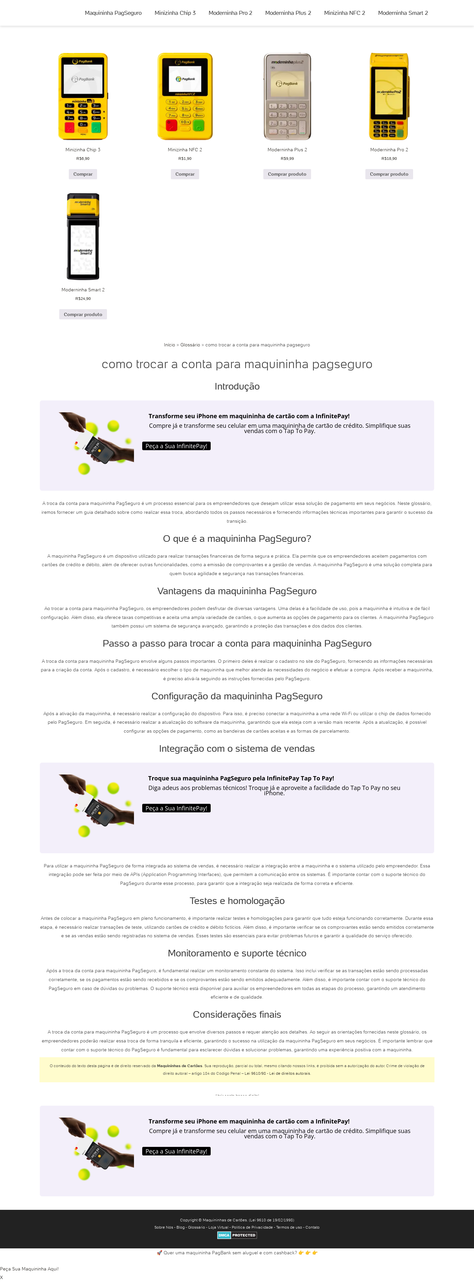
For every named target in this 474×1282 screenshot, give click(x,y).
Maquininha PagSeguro (113, 12)
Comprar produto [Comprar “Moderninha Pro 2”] (389, 174)
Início (169, 345)
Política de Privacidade (252, 1227)
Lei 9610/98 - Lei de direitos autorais (277, 1073)
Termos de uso (289, 1227)
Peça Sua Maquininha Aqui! (29, 1269)
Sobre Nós (163, 1227)
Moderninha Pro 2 (230, 12)
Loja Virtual (218, 1227)
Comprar (82, 174)
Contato (312, 1227)
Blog (180, 1227)
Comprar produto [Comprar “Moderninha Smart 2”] (83, 314)
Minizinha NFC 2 (344, 12)
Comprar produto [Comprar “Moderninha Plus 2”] (287, 174)
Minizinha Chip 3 (175, 12)
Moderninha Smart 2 (403, 12)
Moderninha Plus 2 (288, 12)
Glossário (190, 345)
